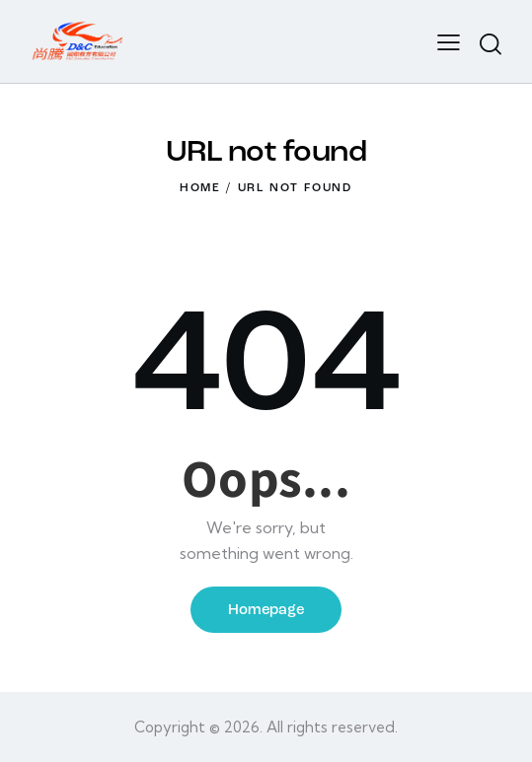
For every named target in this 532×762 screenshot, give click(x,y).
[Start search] (490, 44)
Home (200, 188)
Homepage (266, 610)
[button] (448, 41)
